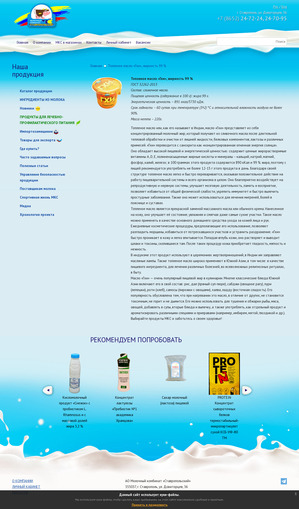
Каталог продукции (36, 91)
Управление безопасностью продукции (42, 177)
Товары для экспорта (37, 140)
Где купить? (29, 148)
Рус (275, 6)
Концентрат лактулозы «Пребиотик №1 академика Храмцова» (124, 409)
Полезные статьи (34, 166)
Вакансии (143, 42)
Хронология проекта (37, 214)
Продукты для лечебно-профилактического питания (50, 120)
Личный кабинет (118, 42)
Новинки (27, 108)
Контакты (93, 42)
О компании (42, 42)
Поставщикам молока (38, 188)
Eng (284, 6)
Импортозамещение (36, 131)
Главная (22, 42)
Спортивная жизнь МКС (39, 197)
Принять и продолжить (149, 505)
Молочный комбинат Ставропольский (42, 16)
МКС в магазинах (69, 42)
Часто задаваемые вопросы (43, 157)
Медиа (25, 206)
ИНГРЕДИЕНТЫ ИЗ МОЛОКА (42, 99)
